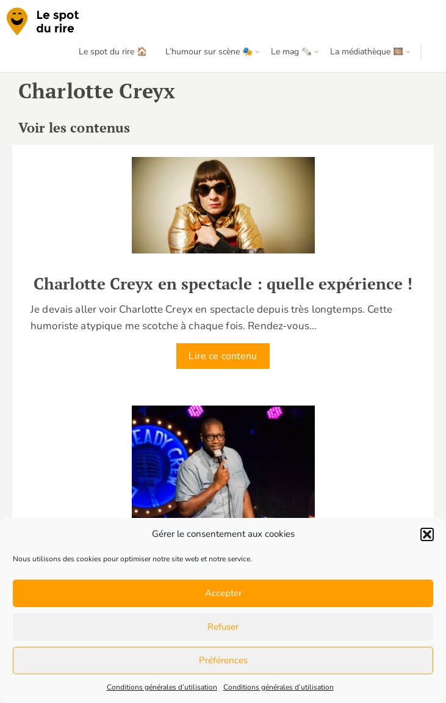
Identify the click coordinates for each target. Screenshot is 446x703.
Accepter (223, 593)
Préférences (223, 660)
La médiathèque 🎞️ (366, 51)
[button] (427, 534)
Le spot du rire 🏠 (113, 51)
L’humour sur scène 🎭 (209, 51)
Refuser (223, 627)
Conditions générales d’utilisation (162, 687)
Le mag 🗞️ (291, 51)
